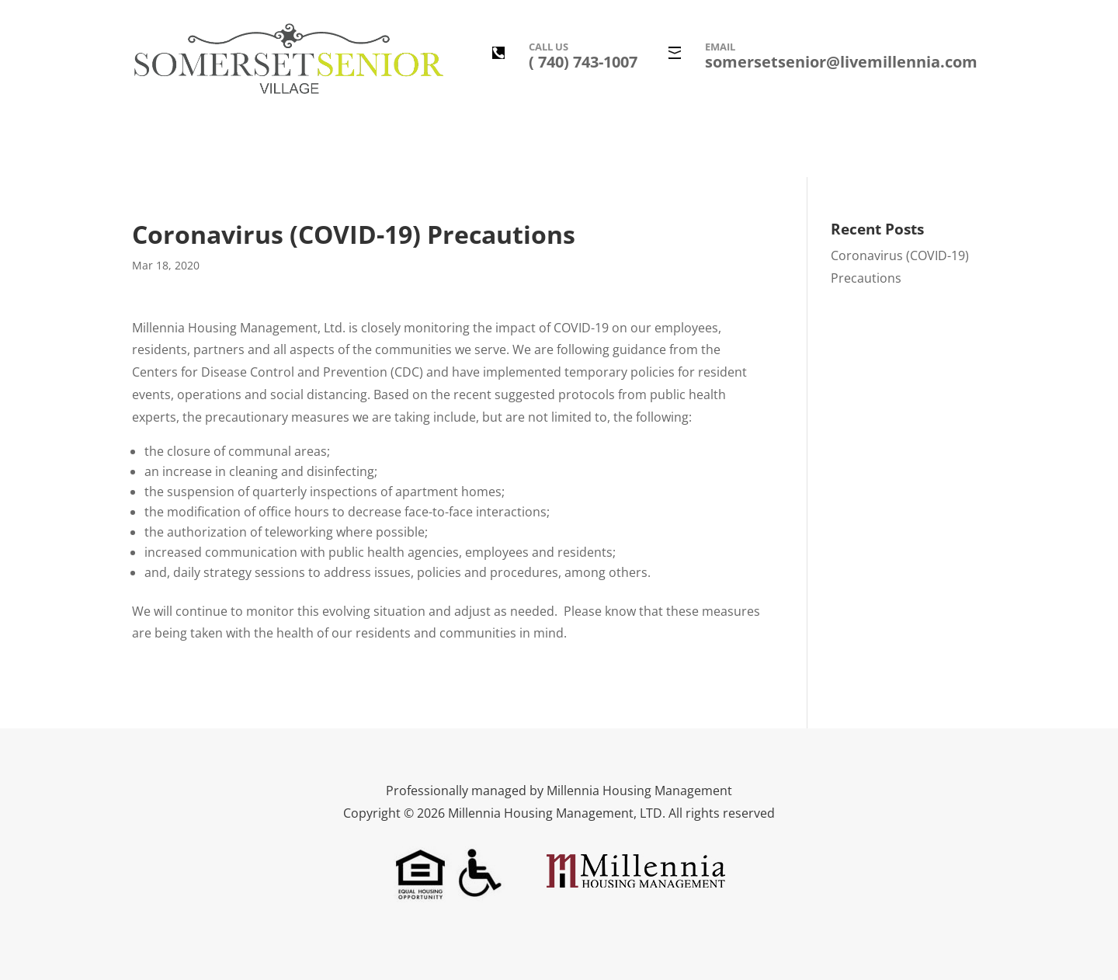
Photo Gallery (498, 149)
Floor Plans (591, 149)
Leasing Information (702, 149)
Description (325, 149)
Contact (803, 149)
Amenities (408, 149)
